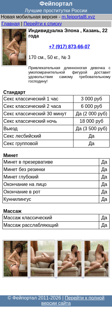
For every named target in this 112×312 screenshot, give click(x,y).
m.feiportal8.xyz (78, 16)
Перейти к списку (43, 23)
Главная (10, 23)
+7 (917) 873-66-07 (69, 46)
